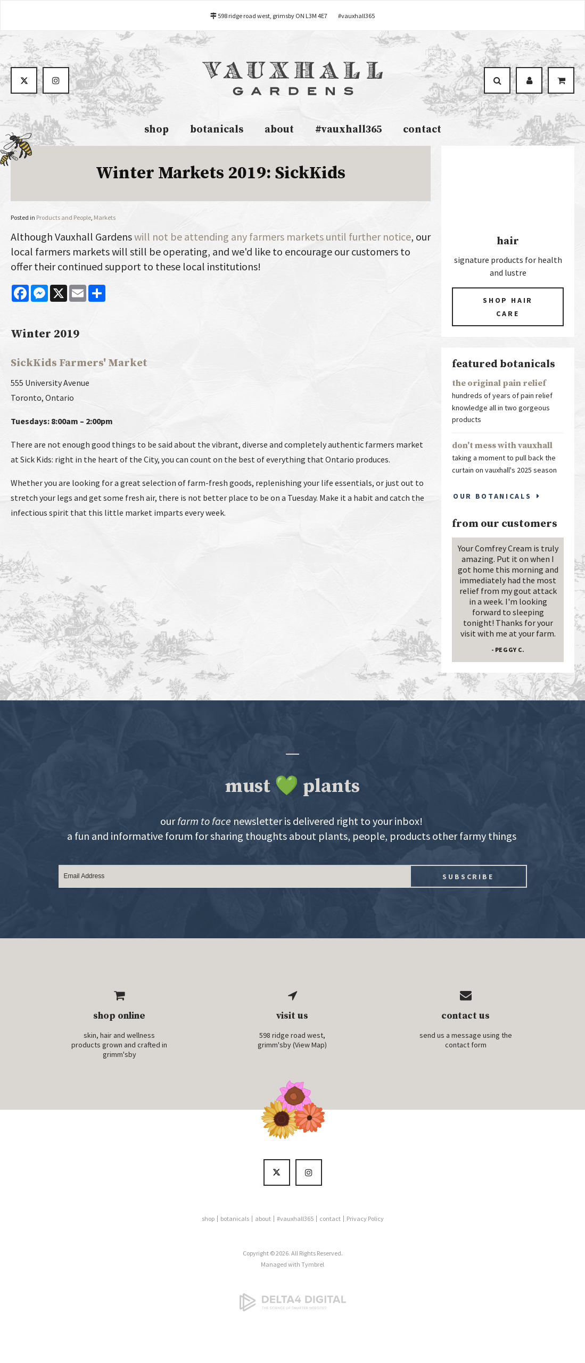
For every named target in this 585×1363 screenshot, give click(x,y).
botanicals (216, 131)
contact (422, 131)
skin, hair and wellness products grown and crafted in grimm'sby (119, 1045)
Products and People (63, 218)
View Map (310, 1046)
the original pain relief (499, 384)
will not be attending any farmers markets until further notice (272, 237)
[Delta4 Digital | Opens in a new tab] (292, 1303)
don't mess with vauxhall (502, 446)
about (279, 131)
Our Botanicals (492, 497)
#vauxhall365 (356, 16)
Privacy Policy (365, 1220)
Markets (105, 218)
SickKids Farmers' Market (79, 364)
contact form (466, 1046)
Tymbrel (312, 1265)
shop (156, 131)
